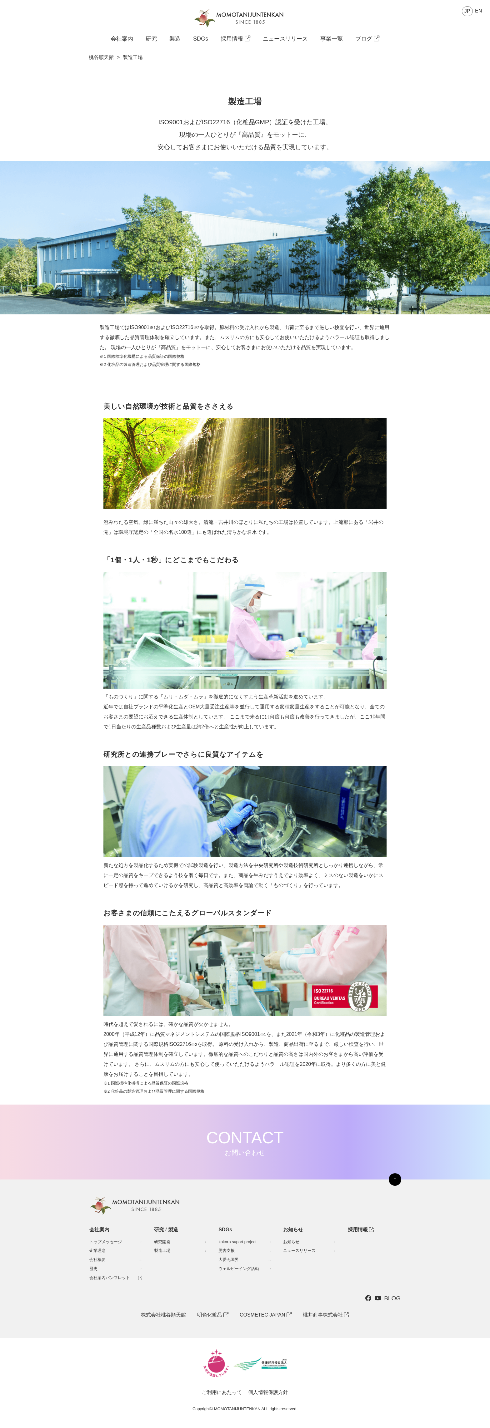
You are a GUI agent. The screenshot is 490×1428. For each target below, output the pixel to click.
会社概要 (97, 1259)
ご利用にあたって (222, 1392)
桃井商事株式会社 (326, 1314)
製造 (175, 39)
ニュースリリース (285, 39)
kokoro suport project (237, 1241)
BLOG (392, 1298)
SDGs (200, 39)
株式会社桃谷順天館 (163, 1314)
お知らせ (291, 1241)
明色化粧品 (212, 1314)
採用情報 (235, 39)
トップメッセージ (105, 1241)
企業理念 (97, 1250)
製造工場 (162, 1250)
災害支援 (226, 1250)
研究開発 (162, 1241)
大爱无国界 (228, 1259)
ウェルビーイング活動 (238, 1268)
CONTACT (245, 1142)
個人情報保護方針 (268, 1392)
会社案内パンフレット (109, 1277)
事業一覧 (331, 39)
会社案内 (122, 39)
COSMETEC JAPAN (266, 1314)
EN (478, 10)
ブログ (367, 39)
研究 (151, 39)
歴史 (93, 1268)
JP (467, 11)
